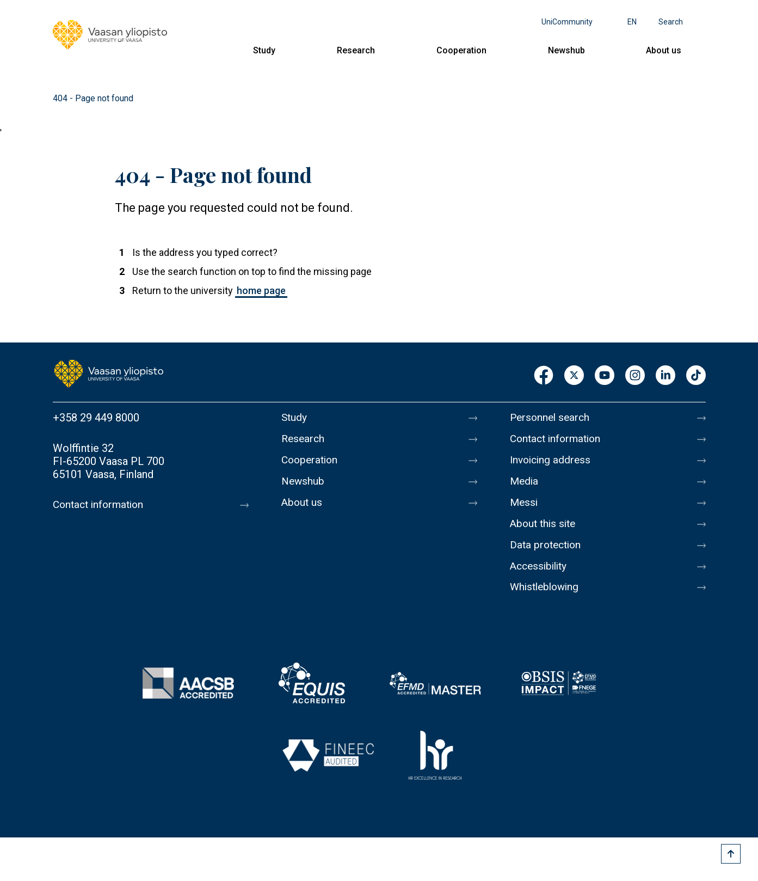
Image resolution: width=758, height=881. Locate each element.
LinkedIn (665, 376)
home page (261, 290)
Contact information (101, 504)
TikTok (696, 376)
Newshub (566, 50)
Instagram (635, 376)
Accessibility (540, 577)
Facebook (543, 376)
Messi (524, 509)
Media (525, 486)
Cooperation (461, 50)
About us (663, 50)
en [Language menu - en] (632, 21)
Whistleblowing (546, 600)
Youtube (604, 376)
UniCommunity (567, 21)
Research (356, 50)
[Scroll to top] (731, 854)
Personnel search (551, 417)
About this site (545, 532)
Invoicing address (552, 463)
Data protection (547, 554)
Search (670, 21)
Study (264, 50)
